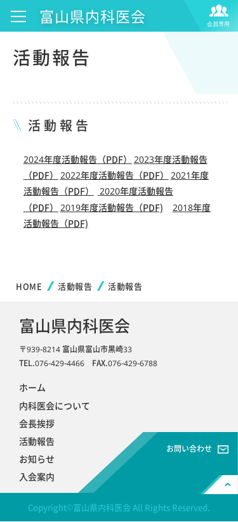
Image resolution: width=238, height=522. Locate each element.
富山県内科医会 (92, 16)
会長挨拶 (37, 423)
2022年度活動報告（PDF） (114, 175)
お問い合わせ (189, 448)
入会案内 (37, 476)
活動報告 (75, 286)
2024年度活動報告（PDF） (77, 159)
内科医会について (54, 405)
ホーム (32, 387)
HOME (29, 286)
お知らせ (37, 458)
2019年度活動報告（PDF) (111, 207)
